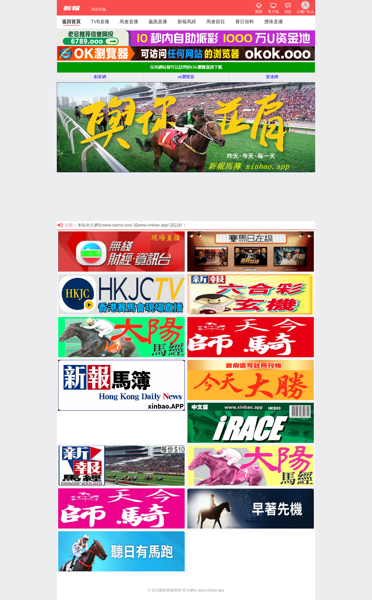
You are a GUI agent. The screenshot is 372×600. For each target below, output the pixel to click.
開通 (258, 12)
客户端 (273, 12)
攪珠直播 (273, 21)
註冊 (300, 12)
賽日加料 (244, 21)
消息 (287, 12)
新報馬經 (186, 21)
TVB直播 (100, 21)
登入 (310, 12)
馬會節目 (215, 21)
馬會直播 (129, 21)
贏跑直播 (158, 21)
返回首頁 (71, 21)
